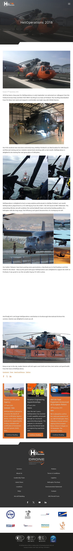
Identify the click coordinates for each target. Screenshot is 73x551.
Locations (19, 486)
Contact (53, 491)
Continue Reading (12, 435)
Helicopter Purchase (53, 482)
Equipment (6, 372)
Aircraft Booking (19, 496)
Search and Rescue (19, 372)
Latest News (19, 482)
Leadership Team (19, 477)
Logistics (53, 477)
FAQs (19, 491)
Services (19, 469)
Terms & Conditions (53, 473)
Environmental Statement (54, 486)
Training (28, 372)
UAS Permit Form (53, 496)
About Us (19, 473)
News (11, 372)
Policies (53, 469)
